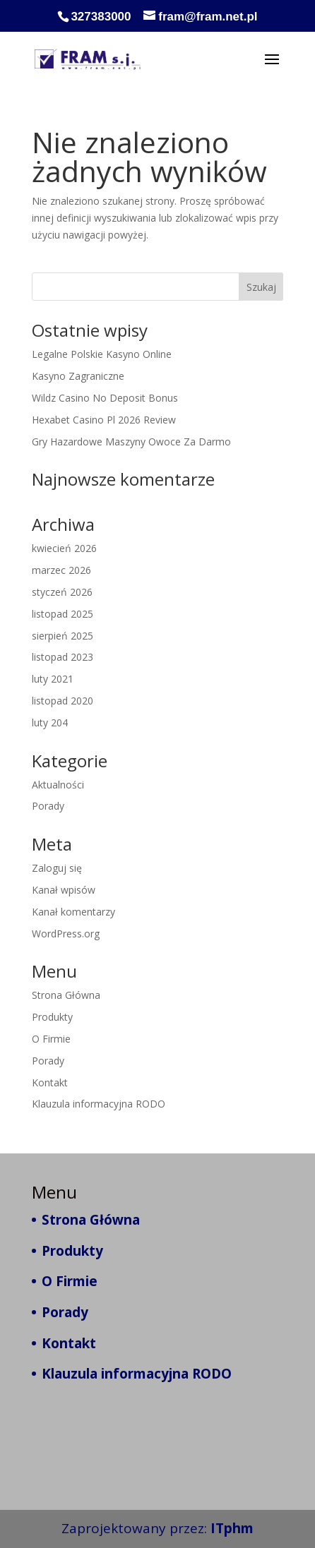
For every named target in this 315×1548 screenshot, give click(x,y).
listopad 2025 (62, 613)
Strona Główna (66, 995)
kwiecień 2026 (64, 548)
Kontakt (50, 1082)
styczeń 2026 (62, 592)
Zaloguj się (57, 868)
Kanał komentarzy (73, 911)
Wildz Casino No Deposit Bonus (105, 397)
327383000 (101, 16)
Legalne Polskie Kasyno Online (102, 354)
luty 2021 (52, 678)
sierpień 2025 (62, 635)
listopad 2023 (62, 657)
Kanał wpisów (63, 889)
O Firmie (51, 1038)
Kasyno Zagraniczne (78, 376)
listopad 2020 (62, 700)
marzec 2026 (61, 570)
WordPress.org (66, 933)
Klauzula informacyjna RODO (98, 1103)
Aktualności (58, 784)
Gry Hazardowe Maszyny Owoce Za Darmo (131, 441)
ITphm (232, 1528)
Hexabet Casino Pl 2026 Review (104, 419)
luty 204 (50, 722)
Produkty (52, 1017)
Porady (48, 805)
